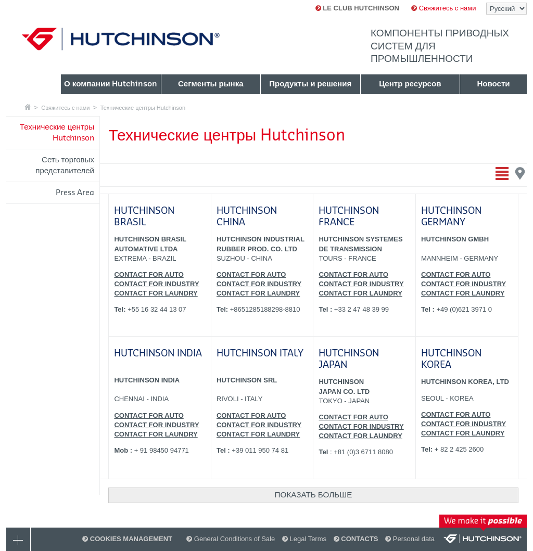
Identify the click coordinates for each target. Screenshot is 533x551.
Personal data (410, 539)
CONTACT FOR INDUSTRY (156, 284)
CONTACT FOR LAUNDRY (155, 293)
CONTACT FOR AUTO (148, 274)
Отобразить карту (520, 173)
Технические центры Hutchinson (142, 108)
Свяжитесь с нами (443, 8)
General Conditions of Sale (230, 539)
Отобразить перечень (502, 173)
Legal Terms (304, 539)
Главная (27, 107)
